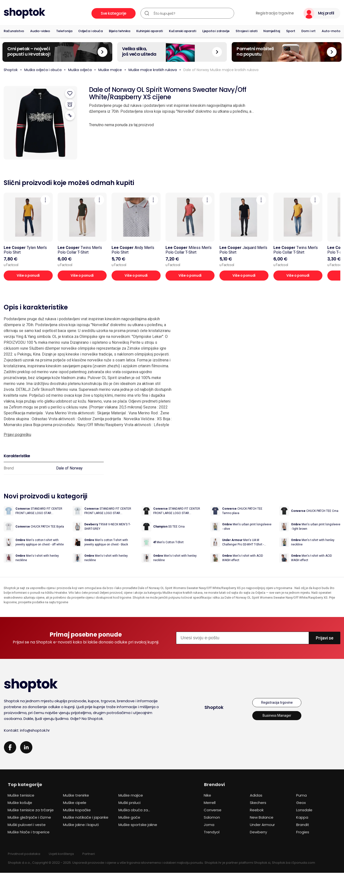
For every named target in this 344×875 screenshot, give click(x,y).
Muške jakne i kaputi (81, 826)
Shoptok (11, 69)
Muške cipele (74, 804)
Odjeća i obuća (90, 31)
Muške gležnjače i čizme (29, 819)
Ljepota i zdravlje (215, 31)
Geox (301, 804)
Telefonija (64, 31)
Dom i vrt (308, 31)
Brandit (302, 826)
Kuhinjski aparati (149, 31)
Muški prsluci (129, 804)
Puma (301, 797)
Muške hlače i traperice (29, 834)
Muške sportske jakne (137, 826)
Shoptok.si (262, 865)
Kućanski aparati (182, 31)
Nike (207, 797)
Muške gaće (129, 819)
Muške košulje (20, 804)
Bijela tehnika (119, 31)
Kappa (302, 819)
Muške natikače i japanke (85, 819)
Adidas (256, 797)
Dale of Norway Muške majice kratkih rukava (220, 69)
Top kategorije (25, 787)
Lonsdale (304, 812)
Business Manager (277, 718)
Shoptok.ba (281, 865)
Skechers (258, 804)
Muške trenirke (76, 797)
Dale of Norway (69, 468)
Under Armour (262, 826)
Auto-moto (331, 31)
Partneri (88, 856)
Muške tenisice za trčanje (31, 812)
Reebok (257, 812)
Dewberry (258, 834)
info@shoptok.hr (35, 732)
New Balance (261, 819)
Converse (212, 812)
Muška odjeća (80, 69)
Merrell (210, 804)
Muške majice (110, 69)
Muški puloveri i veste (27, 826)
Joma (209, 826)
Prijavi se (324, 640)
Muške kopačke (77, 812)
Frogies (302, 834)
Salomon (212, 819)
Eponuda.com (304, 865)
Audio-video (40, 31)
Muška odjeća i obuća (43, 69)
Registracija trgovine (275, 13)
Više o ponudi (28, 275)
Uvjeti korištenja (61, 856)
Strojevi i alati (246, 31)
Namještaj (271, 31)
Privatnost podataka (24, 856)
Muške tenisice (21, 797)
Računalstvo (14, 31)
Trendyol (211, 834)
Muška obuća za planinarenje (133, 813)
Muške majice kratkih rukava (152, 69)
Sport (290, 31)
